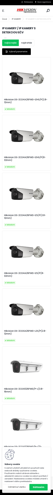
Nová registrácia (44, 2)
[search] (48, 10)
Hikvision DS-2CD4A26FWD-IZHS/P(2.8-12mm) (25, 101)
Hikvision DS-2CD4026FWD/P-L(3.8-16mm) (23, 390)
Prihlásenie (28, 2)
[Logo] (26, 10)
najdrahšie (26, 42)
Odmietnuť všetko (17, 487)
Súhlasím (38, 487)
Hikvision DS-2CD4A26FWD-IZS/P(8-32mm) (24, 274)
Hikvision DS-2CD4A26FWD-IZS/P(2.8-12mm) (25, 217)
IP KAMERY (16, 19)
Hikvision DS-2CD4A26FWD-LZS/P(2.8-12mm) (25, 332)
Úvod (4, 19)
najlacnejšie (11, 42)
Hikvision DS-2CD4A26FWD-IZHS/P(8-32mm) (25, 159)
